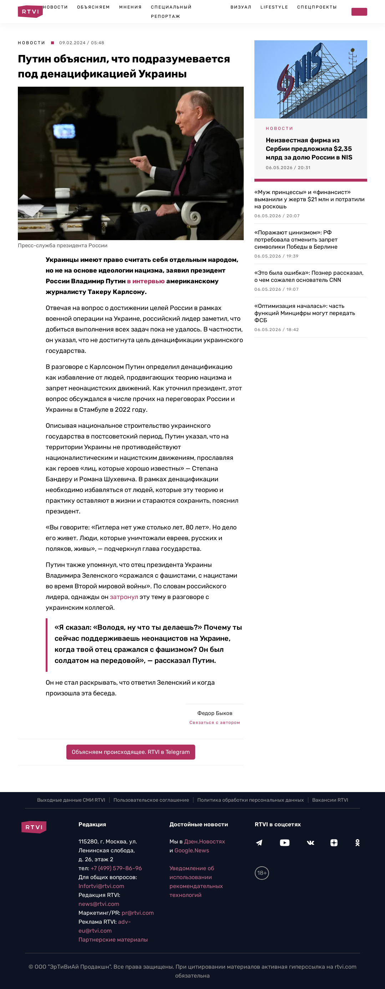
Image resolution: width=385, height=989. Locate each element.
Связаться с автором (214, 722)
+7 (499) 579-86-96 (116, 868)
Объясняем (93, 7)
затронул (124, 597)
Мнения (130, 7)
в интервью (146, 281)
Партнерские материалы (113, 939)
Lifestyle (274, 7)
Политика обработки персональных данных (250, 800)
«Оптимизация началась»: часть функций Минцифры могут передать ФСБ (304, 313)
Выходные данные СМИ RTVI (71, 800)
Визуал (241, 7)
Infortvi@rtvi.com (101, 886)
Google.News (191, 850)
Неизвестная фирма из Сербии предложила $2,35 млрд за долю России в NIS (309, 148)
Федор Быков (214, 713)
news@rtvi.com (98, 904)
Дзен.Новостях (204, 841)
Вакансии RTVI (330, 800)
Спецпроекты (317, 7)
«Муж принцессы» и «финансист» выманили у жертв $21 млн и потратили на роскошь (309, 199)
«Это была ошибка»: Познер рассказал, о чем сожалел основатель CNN (309, 276)
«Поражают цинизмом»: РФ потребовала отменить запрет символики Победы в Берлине (296, 239)
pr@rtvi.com (138, 912)
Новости (55, 7)
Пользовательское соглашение (151, 800)
